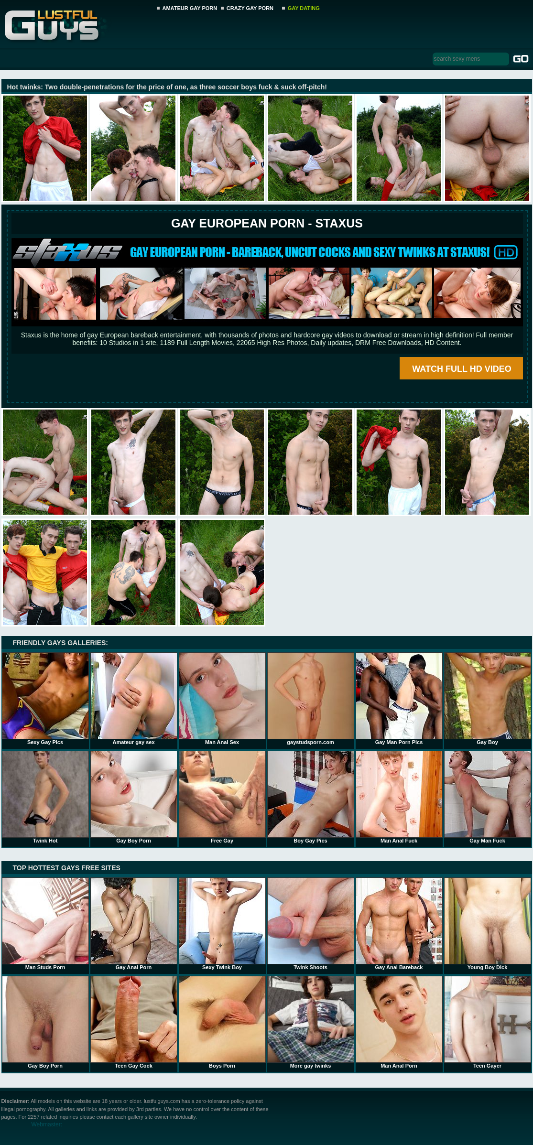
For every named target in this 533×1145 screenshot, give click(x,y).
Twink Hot (45, 797)
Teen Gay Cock (133, 1022)
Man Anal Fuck (399, 797)
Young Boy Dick (487, 923)
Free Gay (222, 797)
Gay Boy (487, 698)
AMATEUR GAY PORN (190, 8)
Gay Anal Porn (133, 923)
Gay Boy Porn (133, 797)
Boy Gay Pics (310, 797)
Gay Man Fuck (487, 797)
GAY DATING (304, 8)
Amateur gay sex (133, 698)
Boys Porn (222, 1022)
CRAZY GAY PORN (250, 8)
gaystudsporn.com (310, 698)
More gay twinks (310, 1022)
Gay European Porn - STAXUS (267, 223)
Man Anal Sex (222, 698)
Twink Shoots (310, 923)
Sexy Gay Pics (45, 698)
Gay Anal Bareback (399, 923)
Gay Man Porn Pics (399, 698)
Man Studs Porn (45, 923)
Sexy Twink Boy (222, 923)
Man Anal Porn (399, 1022)
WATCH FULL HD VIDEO (461, 369)
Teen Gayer (487, 1022)
